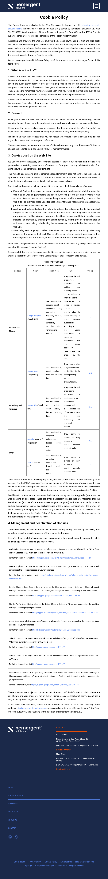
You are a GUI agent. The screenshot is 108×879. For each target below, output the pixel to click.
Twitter (30, 463)
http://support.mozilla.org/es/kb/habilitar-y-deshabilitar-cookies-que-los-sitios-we (65, 613)
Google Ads (32, 405)
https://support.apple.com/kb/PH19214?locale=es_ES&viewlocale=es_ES (62, 558)
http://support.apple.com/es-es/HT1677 (48, 647)
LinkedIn (30, 439)
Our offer (13, 804)
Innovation (13, 812)
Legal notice (19, 862)
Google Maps (32, 371)
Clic (90, 317)
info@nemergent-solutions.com (32, 708)
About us (12, 820)
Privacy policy (35, 862)
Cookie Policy (51, 862)
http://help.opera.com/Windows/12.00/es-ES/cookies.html (56, 630)
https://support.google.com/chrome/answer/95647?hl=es (56, 596)
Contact (12, 828)
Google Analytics (34, 316)
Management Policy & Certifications (77, 862)
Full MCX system (15, 795)
